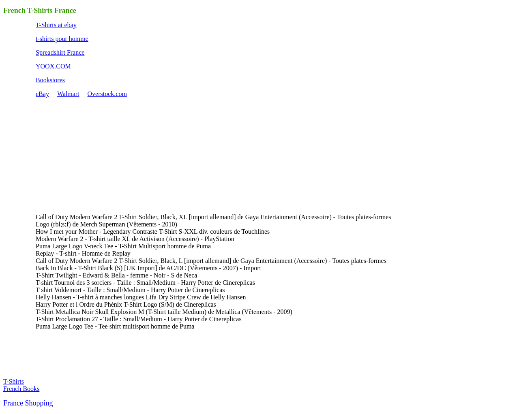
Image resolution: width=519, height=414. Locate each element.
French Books (21, 388)
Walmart (68, 93)
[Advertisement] (96, 154)
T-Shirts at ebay (56, 24)
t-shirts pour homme (62, 38)
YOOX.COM (53, 66)
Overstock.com (107, 93)
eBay (42, 93)
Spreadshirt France (60, 52)
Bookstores (50, 80)
